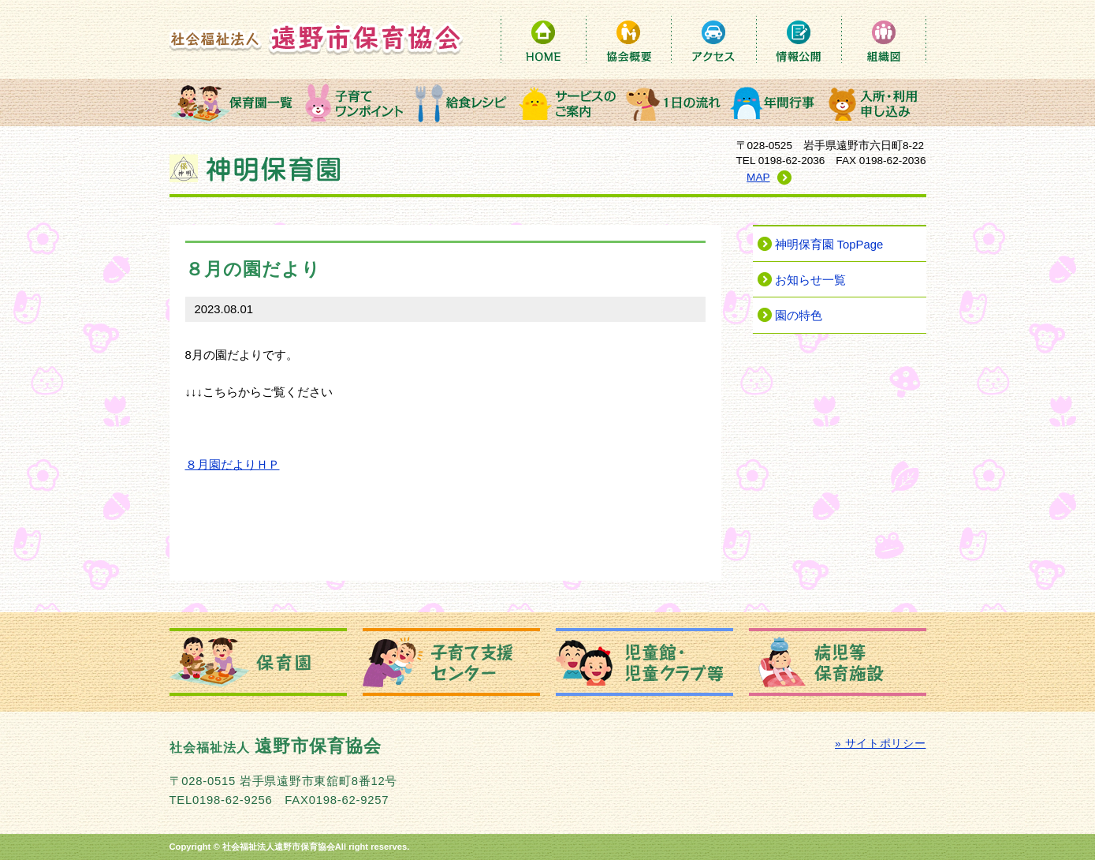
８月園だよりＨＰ (232, 464)
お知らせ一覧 (810, 280)
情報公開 (798, 39)
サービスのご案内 (567, 102)
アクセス (713, 39)
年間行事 (775, 102)
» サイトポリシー (880, 744)
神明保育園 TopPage (829, 244)
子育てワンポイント (354, 102)
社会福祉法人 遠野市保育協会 (316, 38)
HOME (543, 39)
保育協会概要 (628, 39)
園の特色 (798, 315)
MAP (758, 177)
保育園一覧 (234, 102)
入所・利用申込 (875, 102)
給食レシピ (461, 102)
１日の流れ (674, 102)
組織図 (883, 39)
